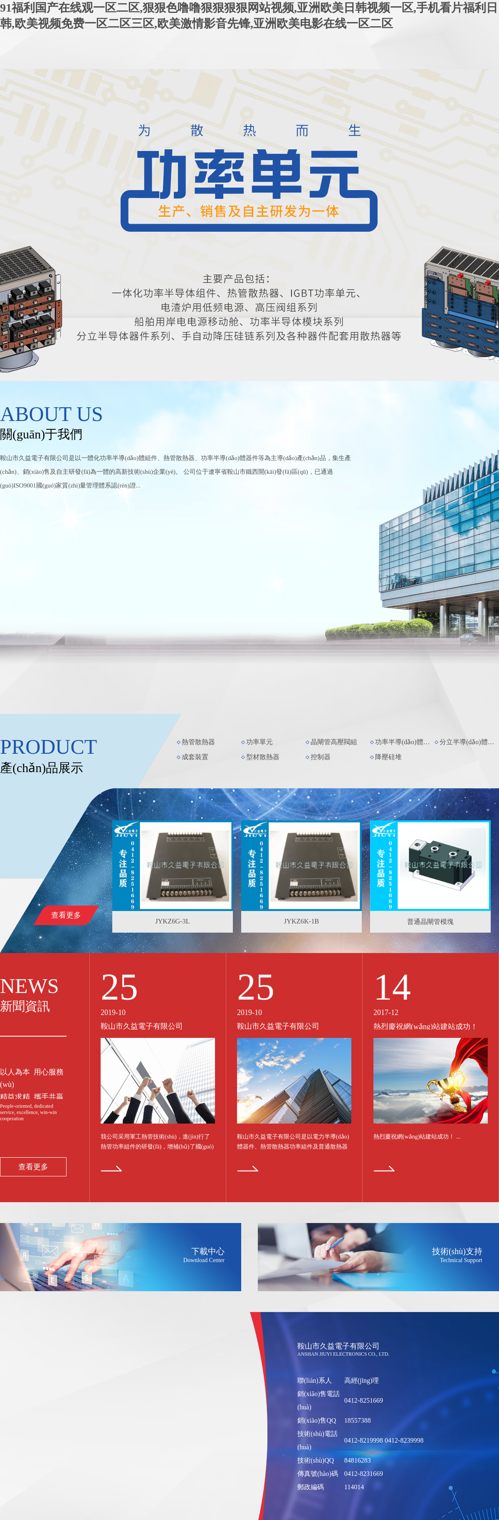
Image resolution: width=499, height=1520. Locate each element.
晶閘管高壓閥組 (334, 741)
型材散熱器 (262, 756)
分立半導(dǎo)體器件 (469, 741)
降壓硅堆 (388, 756)
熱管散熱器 (198, 741)
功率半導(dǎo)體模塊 (404, 741)
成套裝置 (195, 756)
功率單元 (259, 741)
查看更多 (66, 915)
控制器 (321, 756)
